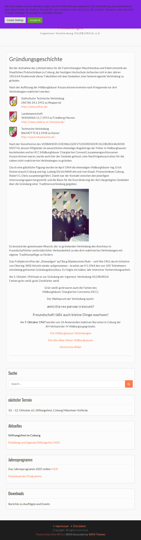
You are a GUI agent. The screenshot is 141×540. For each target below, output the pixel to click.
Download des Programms (25, 476)
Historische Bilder (70, 347)
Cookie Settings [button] (15, 20)
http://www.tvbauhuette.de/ (38, 137)
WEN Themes (97, 534)
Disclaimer (79, 526)
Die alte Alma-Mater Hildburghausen (70, 340)
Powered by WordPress (50, 534)
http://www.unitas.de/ (34, 106)
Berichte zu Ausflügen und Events (29, 504)
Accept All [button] (35, 20)
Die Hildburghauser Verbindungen (70, 333)
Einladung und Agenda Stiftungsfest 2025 (34, 442)
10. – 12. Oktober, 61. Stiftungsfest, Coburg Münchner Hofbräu (48, 410)
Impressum (61, 526)
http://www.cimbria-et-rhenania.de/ (43, 121)
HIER (54, 469)
